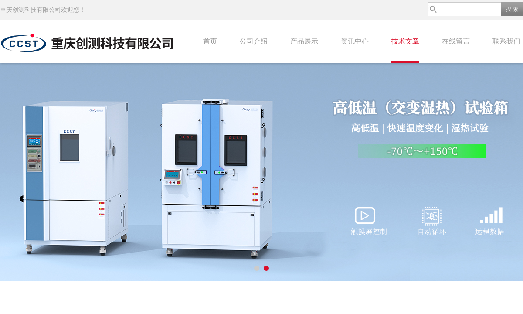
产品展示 (304, 41)
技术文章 (405, 41)
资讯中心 (355, 41)
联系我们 (506, 41)
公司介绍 (254, 41)
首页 (210, 41)
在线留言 (456, 41)
